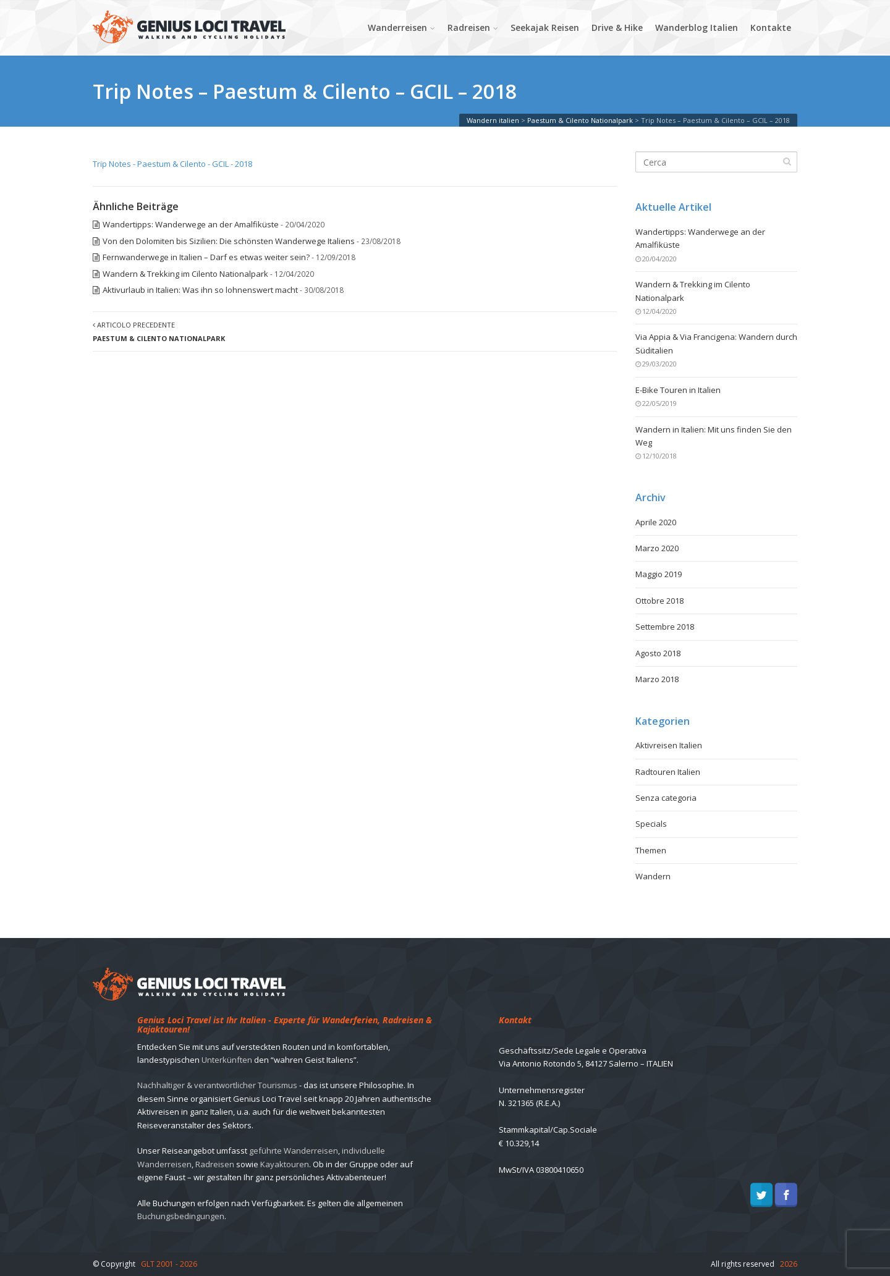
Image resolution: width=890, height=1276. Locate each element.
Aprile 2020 (655, 522)
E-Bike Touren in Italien (678, 389)
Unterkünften (226, 1059)
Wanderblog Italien (696, 27)
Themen (650, 850)
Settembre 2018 (664, 626)
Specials (651, 823)
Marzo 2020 (657, 548)
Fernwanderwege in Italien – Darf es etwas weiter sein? (206, 257)
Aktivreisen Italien (668, 745)
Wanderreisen (397, 27)
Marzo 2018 (657, 679)
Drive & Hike (617, 27)
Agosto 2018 (657, 653)
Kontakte (770, 27)
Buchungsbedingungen (180, 1216)
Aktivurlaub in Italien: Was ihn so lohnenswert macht (200, 289)
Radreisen (468, 27)
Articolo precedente (159, 331)
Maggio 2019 (658, 574)
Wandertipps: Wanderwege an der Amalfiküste (191, 224)
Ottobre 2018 (659, 600)
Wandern (653, 876)
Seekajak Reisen (545, 27)
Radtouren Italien (667, 771)
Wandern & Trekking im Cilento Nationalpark (185, 273)
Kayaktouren (284, 1164)
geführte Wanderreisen (293, 1150)
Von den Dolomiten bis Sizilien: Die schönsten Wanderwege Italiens (229, 241)
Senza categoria (666, 797)
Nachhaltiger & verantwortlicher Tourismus (217, 1085)
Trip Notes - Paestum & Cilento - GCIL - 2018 (172, 163)
